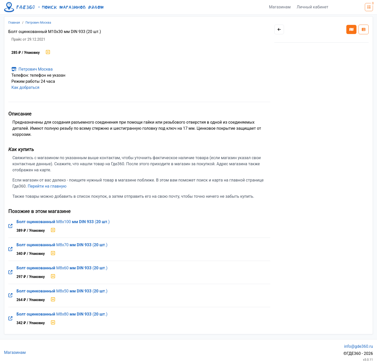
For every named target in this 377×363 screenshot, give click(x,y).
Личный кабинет (312, 7)
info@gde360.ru (358, 346)
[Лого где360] (53, 7)
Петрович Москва (38, 22)
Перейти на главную (47, 186)
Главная (14, 22)
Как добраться (25, 87)
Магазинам (280, 7)
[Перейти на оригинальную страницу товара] (10, 226)
